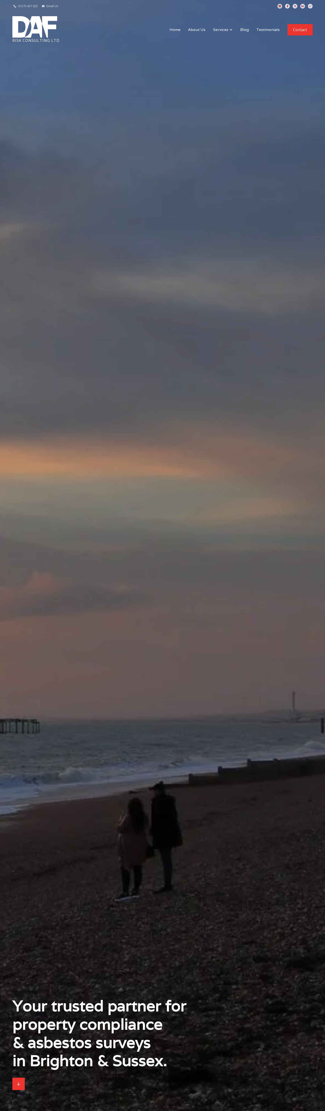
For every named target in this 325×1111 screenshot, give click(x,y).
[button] (222, 29)
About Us (196, 29)
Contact (300, 29)
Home (175, 29)
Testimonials (268, 29)
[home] (36, 29)
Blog (244, 29)
